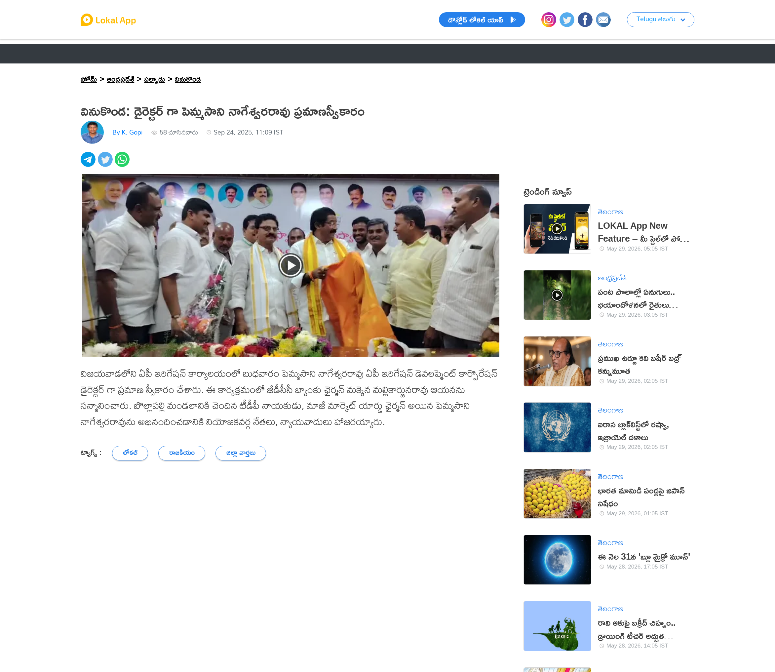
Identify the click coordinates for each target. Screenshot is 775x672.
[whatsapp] (123, 163)
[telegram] (89, 163)
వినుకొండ (188, 78)
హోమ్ (89, 78)
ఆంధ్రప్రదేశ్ (120, 78)
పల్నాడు (154, 78)
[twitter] (106, 163)
